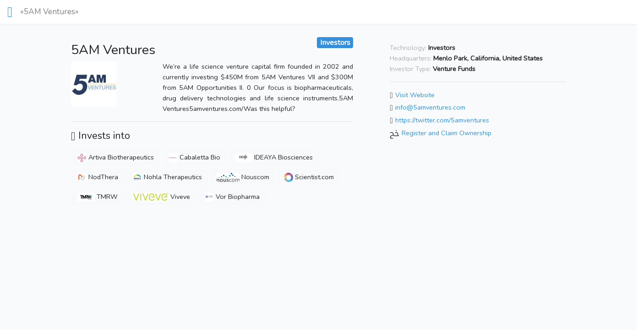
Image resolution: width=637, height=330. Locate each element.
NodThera (97, 177)
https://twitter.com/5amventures (442, 120)
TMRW (97, 196)
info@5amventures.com (430, 107)
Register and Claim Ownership (446, 133)
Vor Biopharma (232, 196)
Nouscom (243, 177)
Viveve (161, 196)
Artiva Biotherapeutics (115, 157)
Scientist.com (309, 177)
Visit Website (415, 94)
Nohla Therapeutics (167, 177)
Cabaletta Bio (194, 157)
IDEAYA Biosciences (274, 157)
